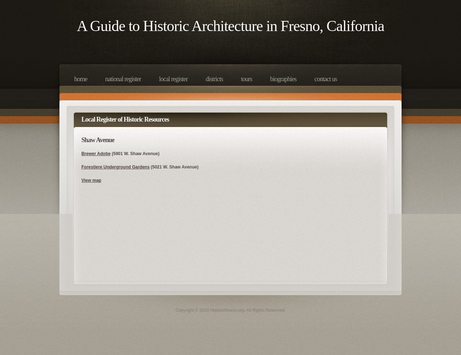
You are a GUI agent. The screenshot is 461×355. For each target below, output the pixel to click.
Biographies (283, 79)
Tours (246, 79)
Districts (214, 79)
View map (91, 180)
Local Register (173, 79)
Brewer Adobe (96, 153)
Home (80, 79)
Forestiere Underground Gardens (115, 167)
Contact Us (325, 79)
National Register (123, 79)
